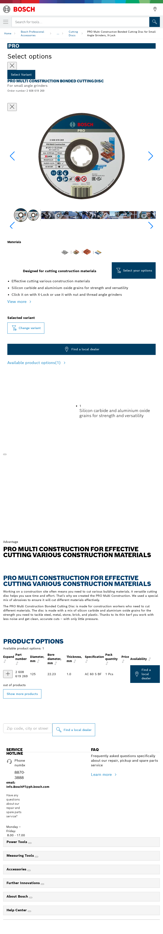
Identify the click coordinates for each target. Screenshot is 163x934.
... (58, 33)
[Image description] (21, 215)
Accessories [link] (17, 869)
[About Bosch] (30, 897)
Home (7, 33)
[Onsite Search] (154, 22)
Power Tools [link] (17, 842)
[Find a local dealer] (73, 729)
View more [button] (17, 301)
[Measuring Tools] (36, 856)
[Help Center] (29, 911)
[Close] (12, 66)
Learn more (102, 774)
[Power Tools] (30, 843)
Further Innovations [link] (24, 883)
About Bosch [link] (18, 896)
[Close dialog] (12, 107)
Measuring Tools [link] (21, 855)
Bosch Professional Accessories (32, 33)
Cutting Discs (73, 33)
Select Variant (21, 74)
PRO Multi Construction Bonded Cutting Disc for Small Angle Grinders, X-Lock (121, 33)
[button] (151, 156)
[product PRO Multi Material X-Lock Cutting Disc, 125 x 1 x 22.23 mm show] (8, 674)
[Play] (5, 454)
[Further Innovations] (42, 884)
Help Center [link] (17, 910)
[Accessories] (29, 870)
